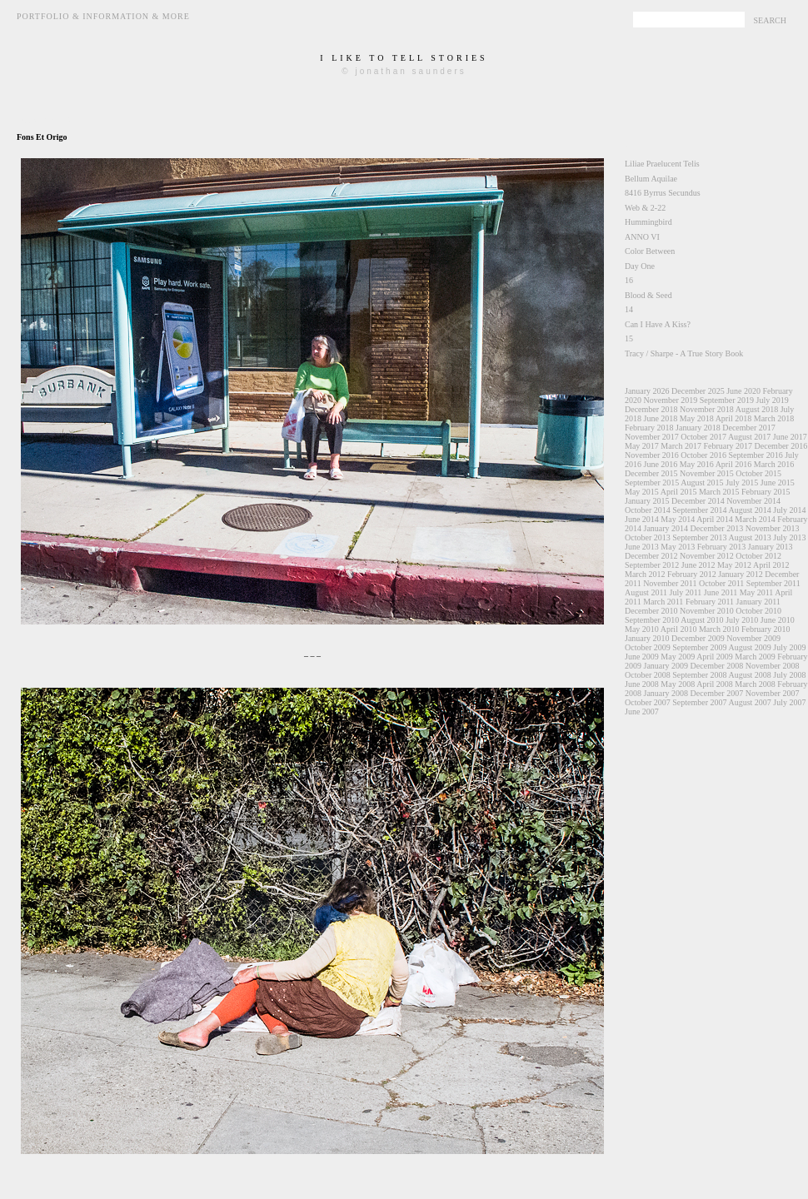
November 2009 (753, 638)
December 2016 (781, 445)
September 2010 (652, 619)
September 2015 (652, 482)
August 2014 (749, 510)
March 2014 (755, 519)
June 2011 (720, 592)
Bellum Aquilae (651, 178)
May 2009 (678, 656)
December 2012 (651, 555)
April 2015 (679, 491)
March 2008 (755, 684)
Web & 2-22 (645, 207)
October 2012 (758, 555)
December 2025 (698, 391)
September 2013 (699, 537)
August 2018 (757, 409)
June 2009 (642, 656)
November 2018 (707, 409)
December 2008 (717, 665)
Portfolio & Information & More (103, 16)
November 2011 (669, 583)
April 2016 (734, 464)
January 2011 (758, 601)
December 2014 (698, 500)
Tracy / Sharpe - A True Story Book (684, 353)
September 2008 (699, 674)
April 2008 (714, 684)
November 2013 (773, 528)
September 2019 (727, 400)
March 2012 (645, 574)
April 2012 (771, 565)
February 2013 (721, 546)
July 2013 (789, 537)
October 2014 (648, 510)
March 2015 (719, 491)
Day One (640, 266)
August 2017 (749, 436)
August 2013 (749, 537)
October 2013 (648, 537)
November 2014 (753, 500)
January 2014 (666, 528)
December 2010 (651, 610)
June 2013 (642, 546)
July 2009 (789, 647)
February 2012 (691, 574)
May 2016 (697, 464)
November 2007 (773, 693)
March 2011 (663, 601)
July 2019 (772, 400)
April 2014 (714, 519)
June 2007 (642, 711)
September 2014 (699, 510)
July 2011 (686, 592)
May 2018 (697, 418)
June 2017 (790, 436)
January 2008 (666, 693)
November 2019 (671, 400)
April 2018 (734, 418)
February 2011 (710, 601)
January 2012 (740, 574)
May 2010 (642, 629)
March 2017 (681, 445)
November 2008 (773, 665)
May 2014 (678, 519)
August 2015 (702, 482)
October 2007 (648, 702)
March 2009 (755, 656)
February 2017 (727, 445)
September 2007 (699, 702)
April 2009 (714, 656)
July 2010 (742, 619)
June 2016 (661, 464)
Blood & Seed (648, 295)
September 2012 (652, 565)
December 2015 (651, 473)
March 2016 (774, 464)
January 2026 (647, 391)
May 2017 (642, 445)
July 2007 (789, 702)
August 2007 (749, 702)
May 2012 (734, 565)
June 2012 (698, 565)
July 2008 (789, 674)
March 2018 (774, 418)
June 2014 (642, 519)
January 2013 (770, 546)
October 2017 (703, 436)
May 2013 (678, 546)
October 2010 (758, 610)
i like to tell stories (403, 57)
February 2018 (649, 427)
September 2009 (699, 647)
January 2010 (647, 638)
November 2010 (707, 610)
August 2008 (749, 674)
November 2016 (652, 455)
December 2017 (749, 427)
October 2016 (703, 455)
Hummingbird (648, 221)
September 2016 (755, 455)
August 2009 (749, 647)
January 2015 (647, 500)
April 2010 (679, 629)
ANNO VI (642, 236)
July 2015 (742, 482)
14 (629, 309)
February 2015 (766, 491)
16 (629, 280)
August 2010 (702, 619)
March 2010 (719, 629)
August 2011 (646, 592)
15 (629, 338)
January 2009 (666, 665)
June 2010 (778, 619)
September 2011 (773, 583)
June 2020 (743, 391)
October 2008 (648, 674)
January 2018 (698, 427)
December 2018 (651, 409)
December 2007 (717, 693)
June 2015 (778, 482)
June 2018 (661, 418)
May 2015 (642, 491)
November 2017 (652, 436)
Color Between (650, 251)
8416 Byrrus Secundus (663, 192)
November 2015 (707, 473)
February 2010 (766, 629)
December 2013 (717, 528)
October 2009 (648, 647)
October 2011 (721, 583)
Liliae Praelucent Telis (662, 163)
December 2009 (698, 638)
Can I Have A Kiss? (658, 324)
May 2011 (756, 592)
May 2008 (678, 684)
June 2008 (642, 684)
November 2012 (707, 555)
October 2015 (758, 473)
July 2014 (789, 510)
